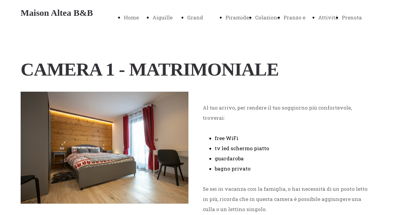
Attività (328, 17)
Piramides (239, 17)
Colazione (267, 17)
